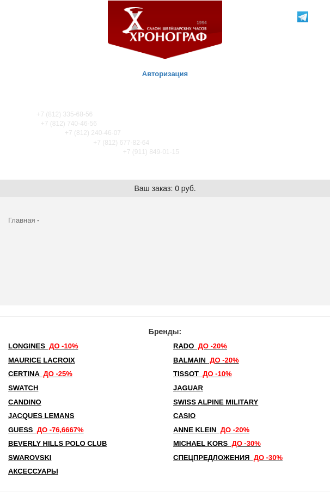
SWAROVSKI (29, 457)
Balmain (206, 360)
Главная (21, 220)
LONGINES (43, 346)
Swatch (23, 388)
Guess (46, 430)
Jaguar (188, 388)
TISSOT (202, 374)
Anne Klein (211, 430)
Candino (24, 402)
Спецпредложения (228, 457)
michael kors (217, 443)
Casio (184, 416)
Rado (200, 346)
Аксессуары (33, 471)
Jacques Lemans (41, 416)
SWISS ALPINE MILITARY (215, 402)
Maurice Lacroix (41, 360)
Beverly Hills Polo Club (57, 443)
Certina (40, 374)
